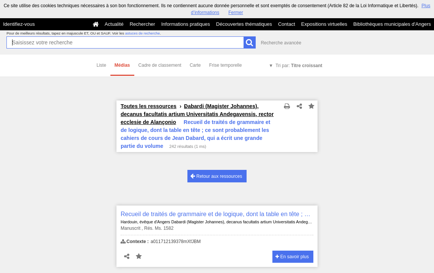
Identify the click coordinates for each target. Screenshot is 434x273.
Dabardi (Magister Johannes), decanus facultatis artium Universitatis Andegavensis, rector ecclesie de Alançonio (197, 114)
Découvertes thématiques (244, 24)
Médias (122, 65)
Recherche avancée (281, 43)
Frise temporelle (225, 65)
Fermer (235, 12)
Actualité (114, 24)
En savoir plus (292, 256)
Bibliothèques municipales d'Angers (392, 24)
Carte (195, 65)
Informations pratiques (185, 24)
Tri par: (298, 65)
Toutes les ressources (148, 106)
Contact (286, 24)
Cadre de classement (159, 65)
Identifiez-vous (19, 24)
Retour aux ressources (216, 176)
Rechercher (142, 24)
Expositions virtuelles (324, 24)
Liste (101, 65)
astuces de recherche (142, 33)
